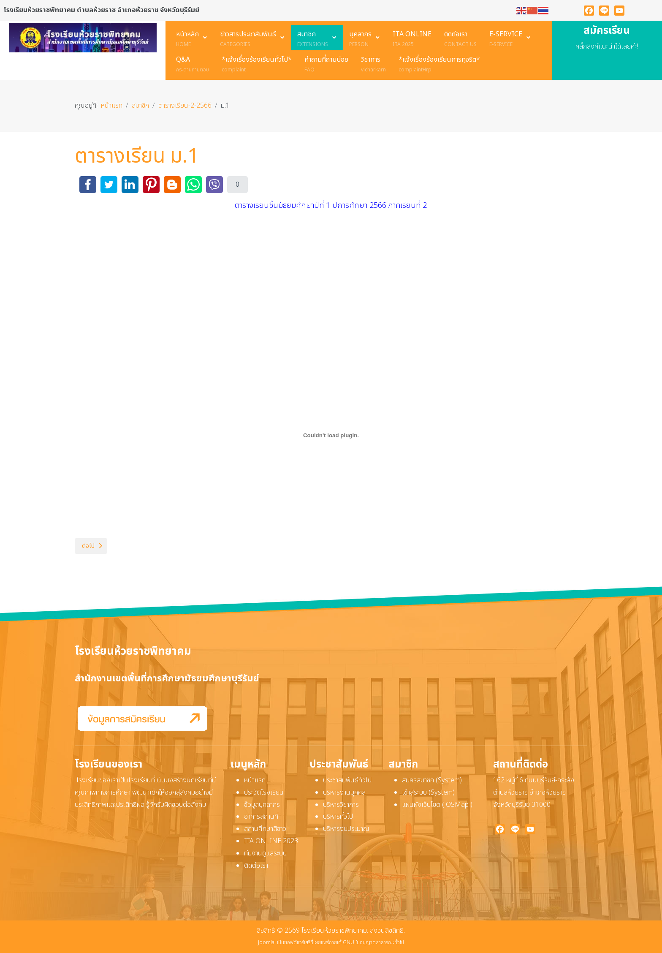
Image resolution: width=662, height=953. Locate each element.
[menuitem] (192, 37)
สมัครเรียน (606, 30)
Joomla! (267, 942)
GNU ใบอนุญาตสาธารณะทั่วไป (373, 942)
